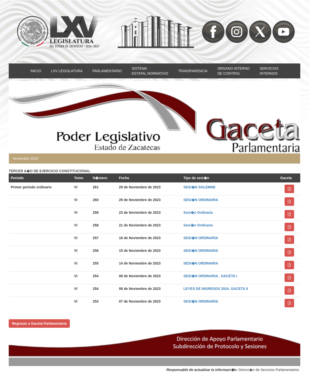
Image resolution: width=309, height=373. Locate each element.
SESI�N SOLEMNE (199, 187)
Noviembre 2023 (25, 158)
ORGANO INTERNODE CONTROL (234, 70)
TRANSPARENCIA (193, 71)
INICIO (35, 71)
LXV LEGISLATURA (66, 71)
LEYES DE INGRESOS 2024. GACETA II (215, 289)
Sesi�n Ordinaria (198, 212)
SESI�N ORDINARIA (200, 200)
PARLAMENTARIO (107, 71)
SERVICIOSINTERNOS (269, 70)
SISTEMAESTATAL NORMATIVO (150, 70)
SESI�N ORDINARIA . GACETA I (210, 276)
